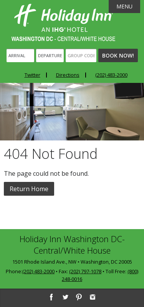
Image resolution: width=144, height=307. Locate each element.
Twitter (32, 74)
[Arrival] (20, 55)
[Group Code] (81, 55)
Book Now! (118, 55)
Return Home (29, 189)
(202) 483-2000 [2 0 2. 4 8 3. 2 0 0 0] (38, 271)
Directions (67, 74)
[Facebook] (51, 297)
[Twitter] (65, 297)
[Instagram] (92, 297)
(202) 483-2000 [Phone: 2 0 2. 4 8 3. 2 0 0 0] (111, 74)
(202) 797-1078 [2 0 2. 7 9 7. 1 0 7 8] (85, 271)
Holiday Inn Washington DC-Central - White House (63, 22)
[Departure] (50, 55)
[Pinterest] (78, 297)
